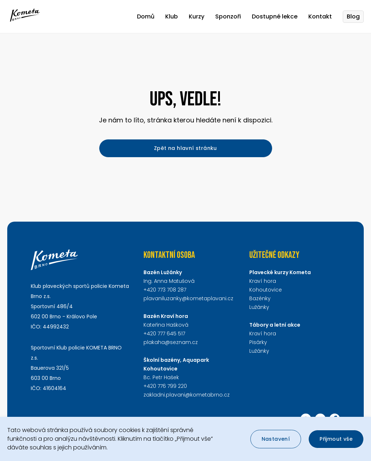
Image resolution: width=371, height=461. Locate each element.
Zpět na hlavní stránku (185, 148)
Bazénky (260, 298)
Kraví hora (262, 281)
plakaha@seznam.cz (170, 342)
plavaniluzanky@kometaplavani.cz (188, 298)
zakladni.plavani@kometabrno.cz (186, 394)
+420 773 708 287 (164, 289)
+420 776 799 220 (165, 386)
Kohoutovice (265, 289)
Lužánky (259, 307)
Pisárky (258, 342)
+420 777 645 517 (164, 333)
